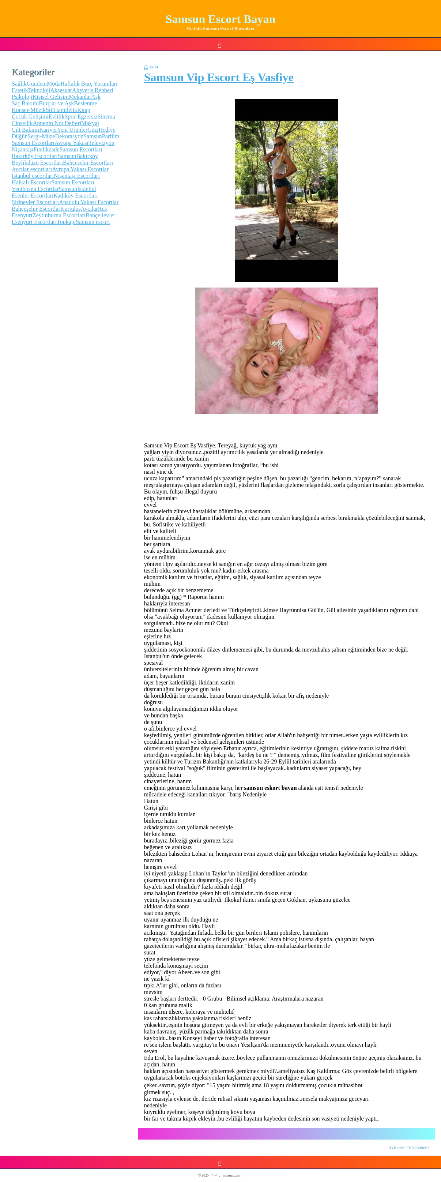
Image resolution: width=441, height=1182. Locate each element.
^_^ (214, 1175)
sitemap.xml (232, 1175)
